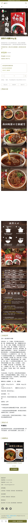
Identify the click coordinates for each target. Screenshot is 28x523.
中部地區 (8, 490)
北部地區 (3, 490)
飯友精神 (3, 503)
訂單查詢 (3, 497)
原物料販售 (19, 503)
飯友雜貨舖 (13, 503)
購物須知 (8, 497)
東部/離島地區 (19, 490)
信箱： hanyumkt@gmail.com (7, 484)
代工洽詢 (8, 503)
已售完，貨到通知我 (17, 521)
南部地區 (13, 490)
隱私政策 (13, 497)
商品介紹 (5, 84)
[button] (26, 458)
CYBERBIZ (9, 517)
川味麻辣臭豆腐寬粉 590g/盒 (14, 463)
